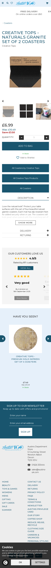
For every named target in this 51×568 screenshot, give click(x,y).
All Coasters (25, 188)
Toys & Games (9, 489)
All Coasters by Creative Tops (25, 168)
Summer (6, 510)
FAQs (30, 496)
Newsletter (35, 505)
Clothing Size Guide (36, 530)
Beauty (6, 485)
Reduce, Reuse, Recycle (36, 523)
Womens (7, 492)
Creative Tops (9, 46)
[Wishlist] (12, 3)
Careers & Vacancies (33, 536)
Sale (4, 506)
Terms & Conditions (34, 500)
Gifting (6, 499)
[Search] (7, 3)
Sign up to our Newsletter (25, 407)
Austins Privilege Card (38, 510)
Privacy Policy (36, 492)
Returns (33, 489)
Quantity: (8, 137)
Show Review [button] (21, 298)
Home (5, 482)
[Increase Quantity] (46, 137)
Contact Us (34, 482)
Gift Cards (8, 503)
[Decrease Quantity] (21, 137)
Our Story (34, 515)
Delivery (33, 485)
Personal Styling (38, 541)
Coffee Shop (35, 519)
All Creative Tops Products (25, 178)
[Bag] (47, 3)
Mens (5, 496)
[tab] (25, 198)
